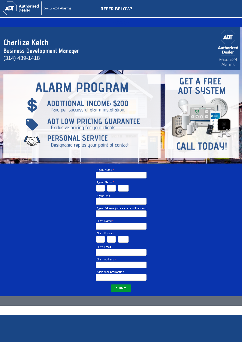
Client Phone (105, 233)
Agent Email (104, 196)
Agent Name (105, 169)
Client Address (106, 259)
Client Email (104, 247)
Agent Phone (106, 182)
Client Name (105, 221)
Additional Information (110, 272)
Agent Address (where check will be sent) (122, 208)
